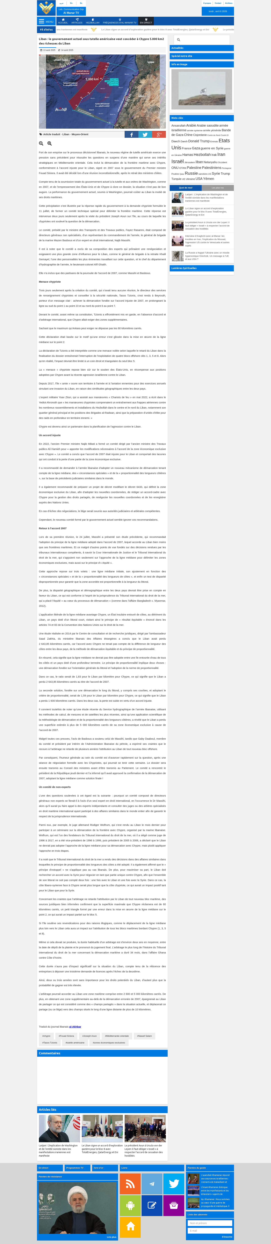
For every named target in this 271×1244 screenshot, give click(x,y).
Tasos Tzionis (50, 1042)
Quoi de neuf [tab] (185, 188)
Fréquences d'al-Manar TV (119, 21)
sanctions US (205, 174)
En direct (43, 1168)
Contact (218, 3)
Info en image (179, 64)
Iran (221, 154)
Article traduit (51, 134)
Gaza (196, 148)
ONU (175, 168)
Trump (225, 173)
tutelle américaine (76, 1042)
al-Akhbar (75, 1026)
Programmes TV (75, 1168)
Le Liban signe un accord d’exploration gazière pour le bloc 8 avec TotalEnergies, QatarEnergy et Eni (157, 29)
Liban (65, 134)
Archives (228, 3)
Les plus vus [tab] (218, 188)
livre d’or (98, 1168)
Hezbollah (92, 21)
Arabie (191, 125)
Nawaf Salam (145, 1036)
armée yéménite (212, 130)
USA (199, 179)
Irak (214, 155)
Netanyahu (210, 162)
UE (183, 179)
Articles (76, 21)
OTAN (182, 167)
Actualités (177, 48)
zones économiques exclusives (109, 1042)
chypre (47, 1036)
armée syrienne (195, 130)
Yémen (208, 179)
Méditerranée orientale (117, 1036)
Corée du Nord (213, 135)
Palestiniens (211, 168)
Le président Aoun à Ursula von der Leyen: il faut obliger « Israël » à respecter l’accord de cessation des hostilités (207, 225)
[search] (201, 40)
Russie (191, 173)
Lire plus (111, 1237)
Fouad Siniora (67, 1036)
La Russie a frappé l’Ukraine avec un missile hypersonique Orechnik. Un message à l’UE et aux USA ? (207, 255)
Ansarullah (178, 125)
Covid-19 (224, 135)
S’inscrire (227, 1237)
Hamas (187, 155)
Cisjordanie (200, 134)
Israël (177, 161)
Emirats (214, 141)
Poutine (175, 174)
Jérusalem (189, 162)
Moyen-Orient (80, 134)
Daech (175, 141)
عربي (61, 3)
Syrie (216, 173)
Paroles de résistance (50, 1176)
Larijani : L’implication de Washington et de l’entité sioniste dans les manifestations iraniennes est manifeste (206, 197)
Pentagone (226, 168)
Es (81, 3)
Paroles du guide (197, 1168)
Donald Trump (199, 141)
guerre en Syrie (212, 148)
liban (199, 162)
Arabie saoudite (208, 125)
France (186, 148)
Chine (188, 135)
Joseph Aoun (90, 1036)
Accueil (63, 21)
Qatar (182, 174)
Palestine (194, 168)
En (71, 3)
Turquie (176, 179)
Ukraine (190, 178)
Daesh (184, 141)
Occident (222, 162)
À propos (207, 3)
